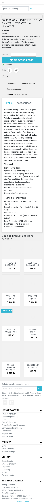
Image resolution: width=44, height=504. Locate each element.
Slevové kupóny (8, 475)
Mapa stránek (7, 436)
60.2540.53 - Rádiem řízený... (33, 264)
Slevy (4, 446)
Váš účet (6, 457)
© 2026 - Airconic (22, 501)
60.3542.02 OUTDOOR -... (11, 264)
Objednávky (6, 467)
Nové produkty (8, 449)
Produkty (6, 442)
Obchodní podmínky (10, 417)
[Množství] (23, 54)
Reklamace (6, 431)
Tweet (16, 70)
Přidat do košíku (22, 60)
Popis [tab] (9, 103)
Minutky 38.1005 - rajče (11, 330)
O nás (4, 419)
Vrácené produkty (9, 464)
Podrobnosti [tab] (24, 103)
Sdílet (9, 70)
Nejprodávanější (8, 451)
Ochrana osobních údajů (12, 428)
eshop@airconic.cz (26, 499)
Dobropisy (6, 469)
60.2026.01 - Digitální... (11, 297)
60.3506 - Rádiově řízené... (33, 331)
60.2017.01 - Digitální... (33, 297)
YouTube (11, 402)
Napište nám (7, 433)
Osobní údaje (7, 461)
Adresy (5, 472)
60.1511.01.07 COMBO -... (33, 366)
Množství (5, 55)
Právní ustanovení (9, 414)
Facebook (5, 402)
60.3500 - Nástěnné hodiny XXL (11, 367)
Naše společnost (10, 410)
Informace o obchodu (12, 481)
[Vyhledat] (15, 8)
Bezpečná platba (9, 422)
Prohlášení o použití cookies (13, 425)
